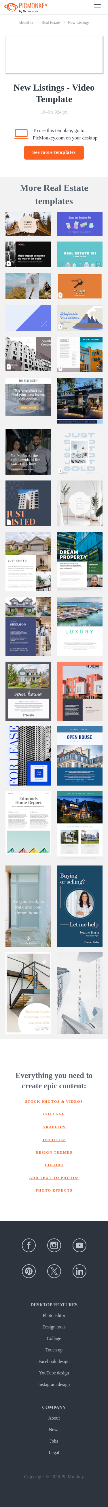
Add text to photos (54, 1177)
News (54, 1429)
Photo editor (54, 1315)
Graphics (54, 1127)
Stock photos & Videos (54, 1101)
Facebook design (54, 1361)
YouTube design (54, 1372)
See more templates (54, 152)
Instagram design (54, 1384)
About (54, 1418)
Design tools (53, 1326)
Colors (54, 1165)
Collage (54, 1114)
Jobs (54, 1441)
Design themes (54, 1152)
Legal (54, 1452)
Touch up (54, 1349)
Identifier (25, 22)
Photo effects (54, 1190)
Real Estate (50, 22)
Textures (54, 1140)
